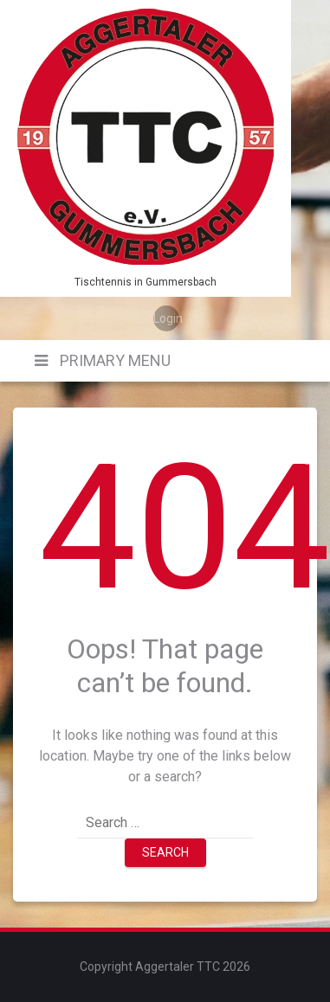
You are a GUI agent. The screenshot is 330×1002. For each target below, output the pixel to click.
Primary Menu (113, 360)
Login (166, 318)
